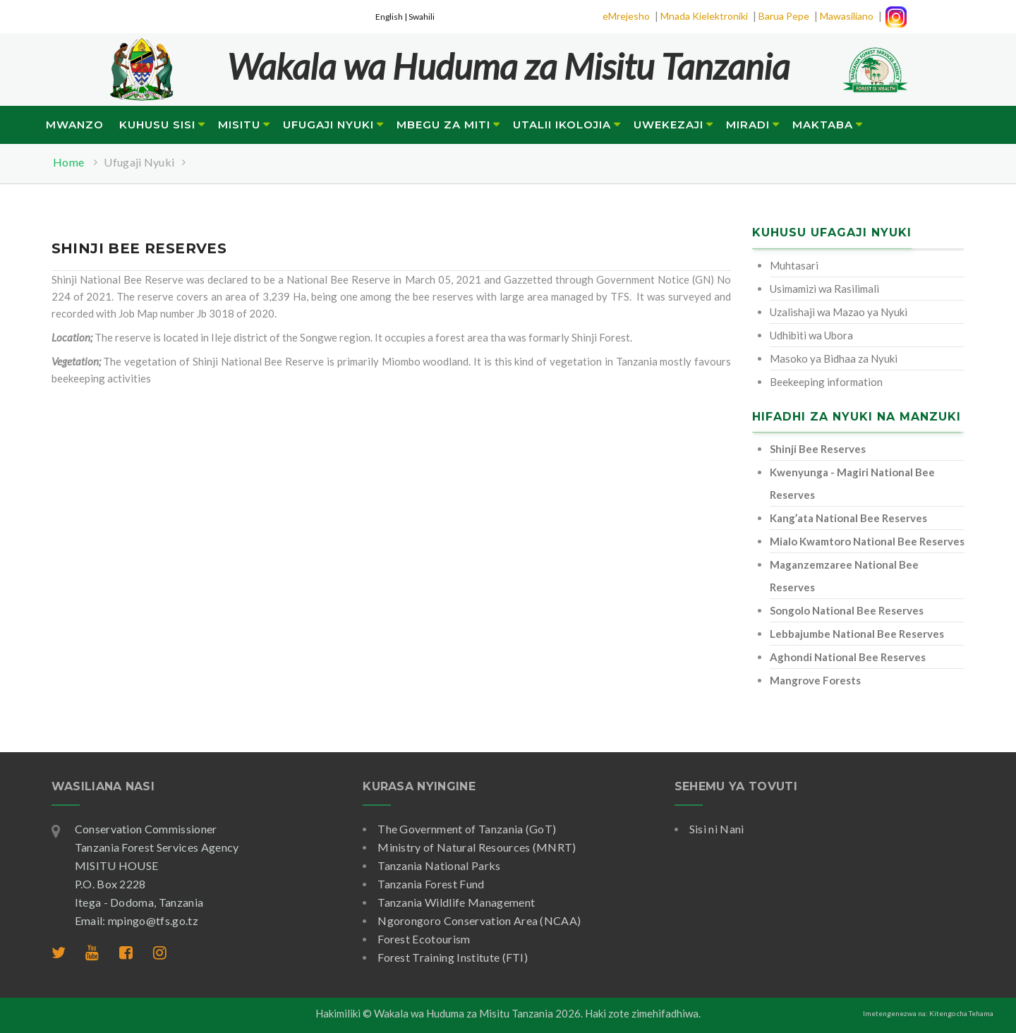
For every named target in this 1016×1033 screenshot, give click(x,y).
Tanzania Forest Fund (430, 883)
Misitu (239, 124)
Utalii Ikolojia (562, 124)
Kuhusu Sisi (157, 124)
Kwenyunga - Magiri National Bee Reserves (852, 483)
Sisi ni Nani (716, 828)
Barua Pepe (783, 16)
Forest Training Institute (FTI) (452, 957)
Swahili (422, 16)
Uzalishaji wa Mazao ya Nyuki (838, 312)
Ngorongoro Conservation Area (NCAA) (479, 920)
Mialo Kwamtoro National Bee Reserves (867, 541)
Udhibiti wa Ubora (811, 335)
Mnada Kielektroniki (704, 16)
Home (68, 162)
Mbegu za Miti (443, 124)
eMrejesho (626, 16)
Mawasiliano (846, 16)
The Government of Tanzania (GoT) (466, 828)
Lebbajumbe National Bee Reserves (857, 633)
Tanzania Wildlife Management (456, 902)
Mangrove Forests (815, 680)
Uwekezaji (668, 124)
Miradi (748, 124)
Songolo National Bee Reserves (847, 610)
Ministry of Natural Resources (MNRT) (476, 847)
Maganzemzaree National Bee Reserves (844, 575)
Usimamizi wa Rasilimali (824, 288)
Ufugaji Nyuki (328, 124)
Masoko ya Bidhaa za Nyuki (833, 358)
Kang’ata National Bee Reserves (848, 518)
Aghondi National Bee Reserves (848, 657)
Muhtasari (794, 265)
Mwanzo (75, 124)
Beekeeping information (826, 381)
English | (392, 16)
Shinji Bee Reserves (818, 448)
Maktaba (822, 124)
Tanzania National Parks (438, 865)
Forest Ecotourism (423, 939)
